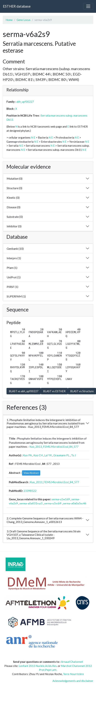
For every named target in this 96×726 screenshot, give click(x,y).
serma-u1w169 (61, 499)
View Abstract (31, 472)
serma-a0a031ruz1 (31, 503)
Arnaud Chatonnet (72, 661)
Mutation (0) (14, 178)
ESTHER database (16, 6)
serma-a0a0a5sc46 (74, 503)
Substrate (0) (15, 216)
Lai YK (48, 455)
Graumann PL (61, 455)
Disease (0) (13, 207)
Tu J (73, 455)
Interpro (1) (14, 258)
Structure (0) (14, 188)
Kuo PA (27, 455)
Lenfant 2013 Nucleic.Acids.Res (38, 665)
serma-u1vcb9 (52, 503)
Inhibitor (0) (14, 226)
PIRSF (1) (12, 286)
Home (9, 19)
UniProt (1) (14, 277)
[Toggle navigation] (88, 6)
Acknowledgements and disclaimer (73, 680)
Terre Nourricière (73, 674)
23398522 (29, 490)
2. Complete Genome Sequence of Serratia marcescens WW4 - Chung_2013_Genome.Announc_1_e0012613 (45, 519)
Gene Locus (23, 19)
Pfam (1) (12, 267)
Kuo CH (38, 455)
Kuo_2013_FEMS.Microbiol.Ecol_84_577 (53, 446)
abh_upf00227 (25, 101)
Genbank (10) (15, 248)
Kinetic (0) (13, 197)
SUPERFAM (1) (16, 296)
